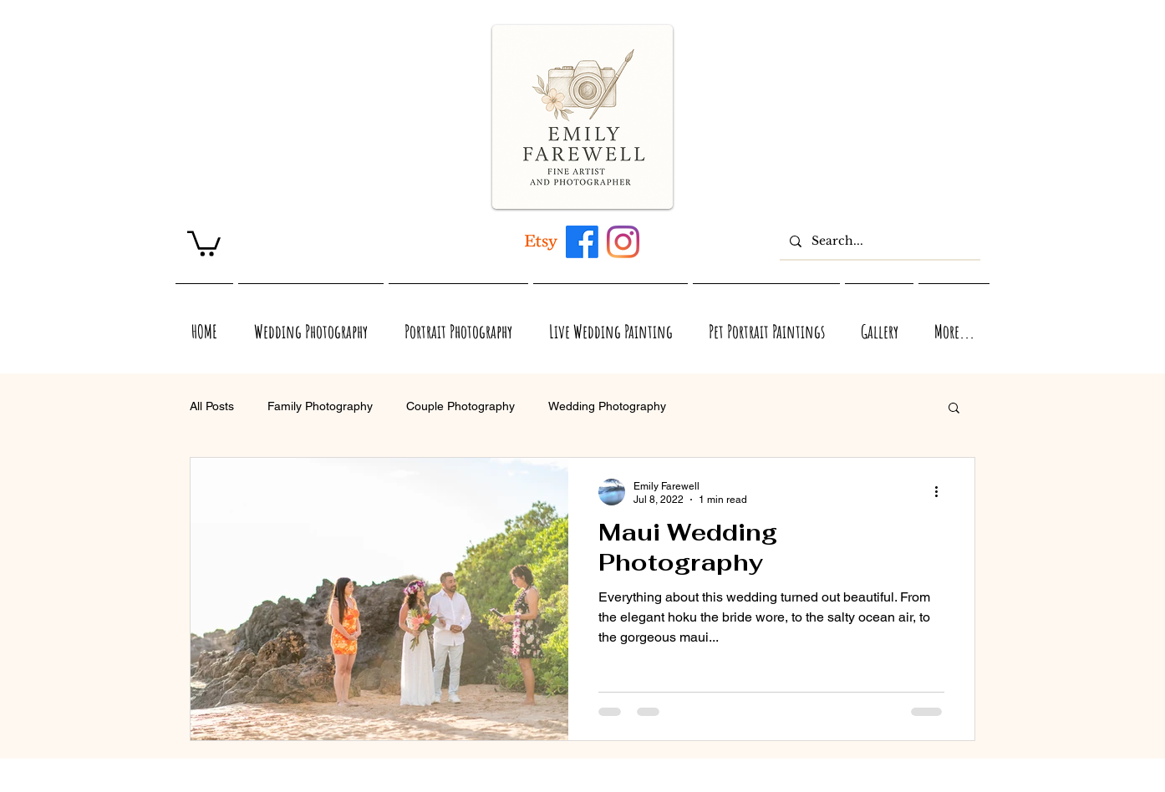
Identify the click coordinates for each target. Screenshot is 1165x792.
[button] (954, 409)
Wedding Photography (607, 406)
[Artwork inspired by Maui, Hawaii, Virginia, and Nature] (541, 242)
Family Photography (320, 406)
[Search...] (878, 241)
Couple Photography (460, 406)
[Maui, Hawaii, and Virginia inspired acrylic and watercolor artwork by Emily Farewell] (582, 242)
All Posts (212, 406)
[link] (204, 242)
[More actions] (942, 492)
